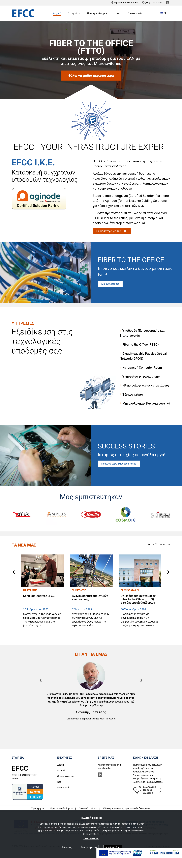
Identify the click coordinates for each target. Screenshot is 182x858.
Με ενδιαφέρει (110, 283)
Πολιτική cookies (88, 808)
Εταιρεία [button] (73, 13)
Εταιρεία (61, 770)
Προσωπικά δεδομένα (61, 808)
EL (163, 13)
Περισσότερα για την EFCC (112, 230)
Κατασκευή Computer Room (141, 367)
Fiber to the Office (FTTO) (139, 344)
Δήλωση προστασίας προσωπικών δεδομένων (126, 808)
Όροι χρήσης (38, 808)
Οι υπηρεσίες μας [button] (97, 13)
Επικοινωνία (135, 13)
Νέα (118, 13)
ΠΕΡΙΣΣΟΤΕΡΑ (91, 838)
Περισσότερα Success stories (118, 463)
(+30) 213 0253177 (152, 2)
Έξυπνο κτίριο (131, 394)
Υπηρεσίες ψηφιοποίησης (140, 376)
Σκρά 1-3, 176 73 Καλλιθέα (124, 2)
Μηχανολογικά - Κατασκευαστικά (145, 403)
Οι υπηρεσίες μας (66, 776)
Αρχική (57, 13)
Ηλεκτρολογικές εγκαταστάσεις (144, 385)
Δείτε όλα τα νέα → (158, 544)
